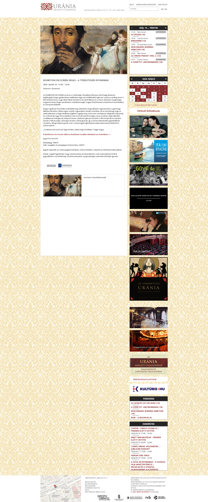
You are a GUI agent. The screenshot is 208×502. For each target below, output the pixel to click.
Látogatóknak (109, 15)
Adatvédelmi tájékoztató (95, 492)
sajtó (87, 490)
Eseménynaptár (132, 15)
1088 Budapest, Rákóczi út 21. (96, 10)
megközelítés (90, 482)
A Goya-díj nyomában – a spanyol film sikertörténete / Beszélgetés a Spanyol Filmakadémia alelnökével (148, 466)
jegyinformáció (91, 484)
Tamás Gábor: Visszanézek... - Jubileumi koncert (146, 447)
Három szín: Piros (140, 455)
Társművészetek (64, 15)
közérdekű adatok (92, 488)
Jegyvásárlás (161, 32)
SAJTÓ (131, 4)
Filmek (46, 15)
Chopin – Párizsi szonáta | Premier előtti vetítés (145, 429)
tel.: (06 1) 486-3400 (116, 10)
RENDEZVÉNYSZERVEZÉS (146, 4)
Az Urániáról (87, 15)
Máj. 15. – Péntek (149, 27)
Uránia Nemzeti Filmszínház (146, 105)
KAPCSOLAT (163, 4)
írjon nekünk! (90, 486)
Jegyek (149, 15)
